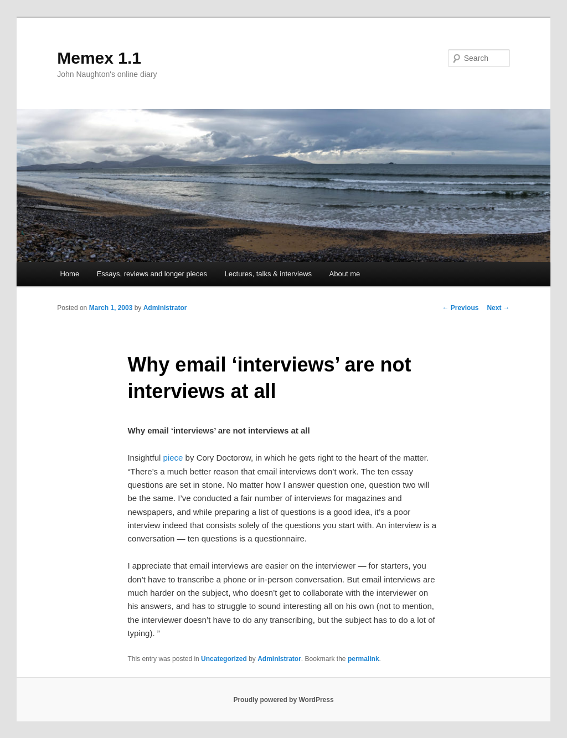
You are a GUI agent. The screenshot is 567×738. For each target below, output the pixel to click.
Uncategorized (224, 659)
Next (498, 308)
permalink (363, 659)
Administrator (165, 308)
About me (344, 274)
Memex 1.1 (99, 58)
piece (173, 457)
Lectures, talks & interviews (268, 274)
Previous (460, 308)
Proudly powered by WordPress (283, 700)
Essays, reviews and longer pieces (152, 274)
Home (69, 274)
